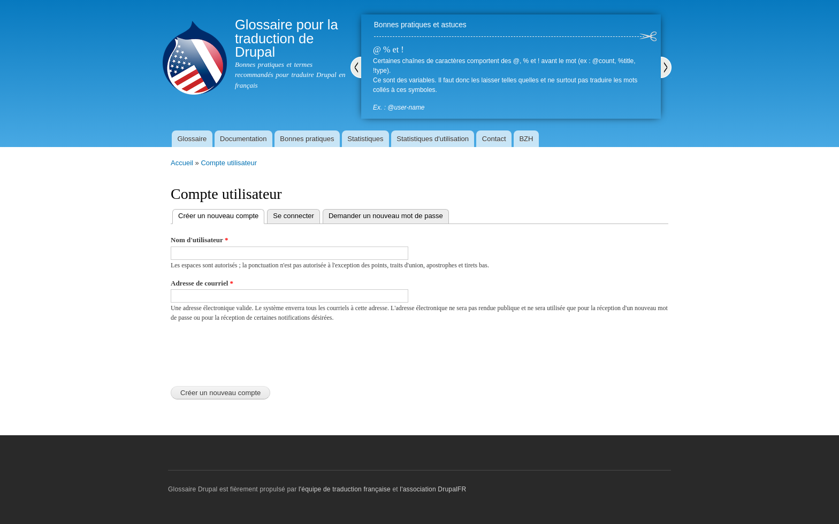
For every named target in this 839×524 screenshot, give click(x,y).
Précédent (355, 67)
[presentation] (252, 351)
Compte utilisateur (229, 163)
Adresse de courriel (202, 283)
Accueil (182, 163)
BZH (526, 139)
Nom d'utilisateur (199, 240)
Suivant (666, 67)
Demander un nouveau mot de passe (386, 216)
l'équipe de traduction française (345, 489)
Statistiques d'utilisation (432, 139)
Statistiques (365, 139)
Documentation (243, 139)
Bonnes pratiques (307, 139)
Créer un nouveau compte (221, 215)
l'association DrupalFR (433, 489)
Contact (494, 139)
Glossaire (192, 139)
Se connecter (293, 216)
